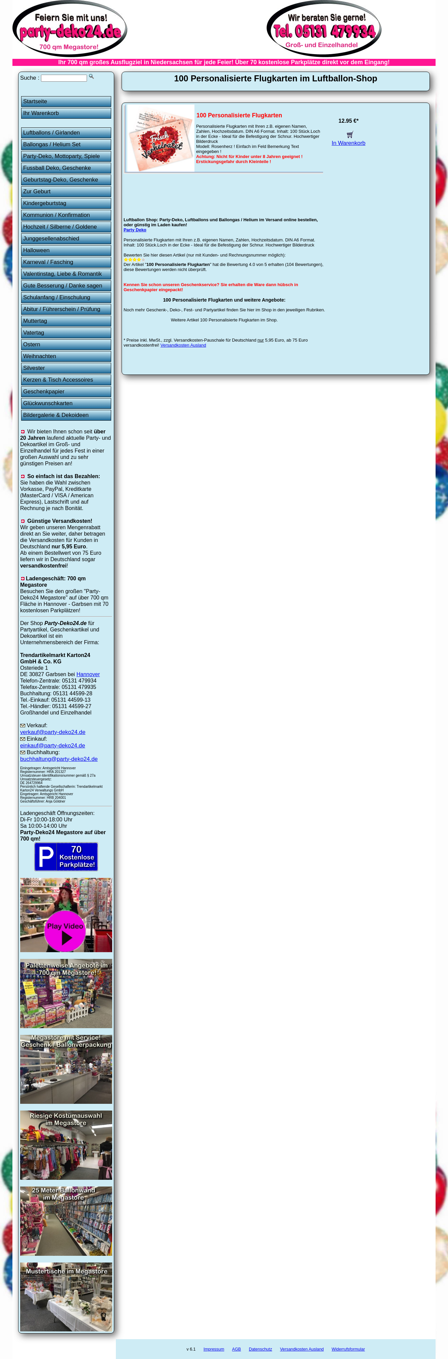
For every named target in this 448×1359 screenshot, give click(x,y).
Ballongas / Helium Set (52, 144)
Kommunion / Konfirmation (56, 215)
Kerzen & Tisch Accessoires (58, 380)
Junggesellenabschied (51, 238)
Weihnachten (39, 356)
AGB (236, 1349)
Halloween (36, 250)
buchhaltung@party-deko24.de (59, 759)
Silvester (34, 368)
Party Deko (135, 229)
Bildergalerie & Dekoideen (56, 415)
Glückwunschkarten (48, 403)
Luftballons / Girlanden (51, 132)
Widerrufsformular (348, 1349)
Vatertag (33, 332)
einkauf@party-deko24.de (52, 745)
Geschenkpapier (43, 391)
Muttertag (35, 321)
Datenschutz (260, 1349)
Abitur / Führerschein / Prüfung (61, 309)
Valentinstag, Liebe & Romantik (62, 274)
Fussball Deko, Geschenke (57, 168)
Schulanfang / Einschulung (56, 297)
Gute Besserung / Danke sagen (62, 285)
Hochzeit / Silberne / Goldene (60, 227)
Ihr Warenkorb (41, 113)
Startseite (35, 101)
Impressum (214, 1349)
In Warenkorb (349, 139)
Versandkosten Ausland (183, 345)
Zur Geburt (37, 191)
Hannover (88, 674)
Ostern (31, 344)
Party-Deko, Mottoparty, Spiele (61, 156)
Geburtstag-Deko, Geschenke (60, 180)
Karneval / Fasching (48, 262)
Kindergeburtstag (44, 203)
